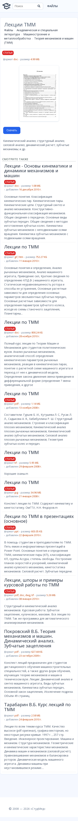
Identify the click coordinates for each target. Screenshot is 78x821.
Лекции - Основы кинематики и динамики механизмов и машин (38, 170)
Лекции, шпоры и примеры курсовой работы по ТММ (33, 582)
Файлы (52, 6)
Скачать (12, 130)
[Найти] (39, 6)
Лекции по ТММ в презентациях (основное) (39, 518)
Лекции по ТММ (21, 247)
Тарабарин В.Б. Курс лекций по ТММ (37, 706)
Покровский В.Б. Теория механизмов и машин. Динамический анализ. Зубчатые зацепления (29, 638)
